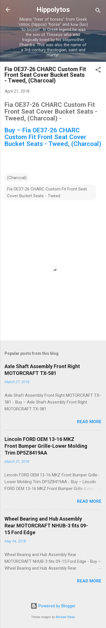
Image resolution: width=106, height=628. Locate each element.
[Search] (98, 11)
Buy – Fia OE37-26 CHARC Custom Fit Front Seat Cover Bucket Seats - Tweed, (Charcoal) (53, 136)
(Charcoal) (17, 177)
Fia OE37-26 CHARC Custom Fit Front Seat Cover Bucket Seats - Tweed (47, 192)
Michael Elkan (65, 617)
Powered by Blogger (53, 605)
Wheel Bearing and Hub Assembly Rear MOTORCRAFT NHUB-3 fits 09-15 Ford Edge (46, 525)
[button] (98, 70)
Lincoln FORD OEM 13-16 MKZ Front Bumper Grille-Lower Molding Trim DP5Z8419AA (46, 446)
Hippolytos (53, 10)
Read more (89, 421)
